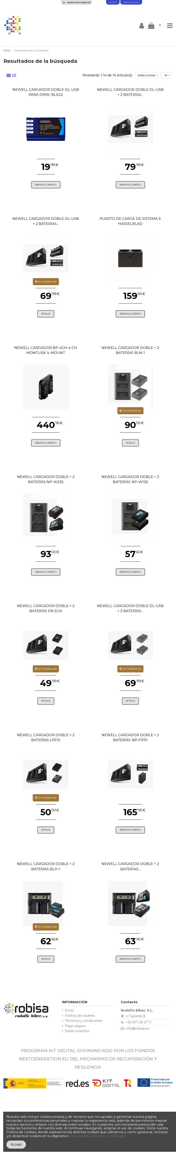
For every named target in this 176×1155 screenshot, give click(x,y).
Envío (69, 1010)
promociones (131, 2)
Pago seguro (75, 1026)
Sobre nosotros (77, 1031)
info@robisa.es (137, 1028)
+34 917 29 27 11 (138, 1022)
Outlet (112, 2)
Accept (16, 1144)
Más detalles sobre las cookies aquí (98, 1136)
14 (167, 75)
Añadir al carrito (46, 185)
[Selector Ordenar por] (148, 75)
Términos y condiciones (83, 1021)
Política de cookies (80, 1016)
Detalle (45, 314)
